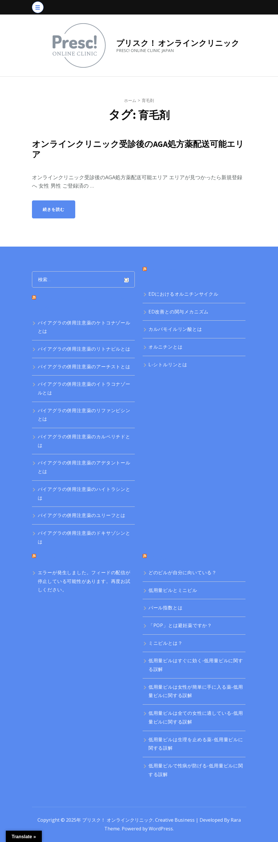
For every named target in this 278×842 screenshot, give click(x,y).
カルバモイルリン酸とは (175, 329)
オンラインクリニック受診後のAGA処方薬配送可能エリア (138, 149)
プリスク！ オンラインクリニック (177, 43)
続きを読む (53, 209)
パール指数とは (165, 607)
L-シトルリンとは (167, 364)
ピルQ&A (160, 558)
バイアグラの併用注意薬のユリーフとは (81, 515)
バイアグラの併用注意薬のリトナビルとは (84, 349)
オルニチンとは (165, 347)
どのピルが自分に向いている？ (182, 572)
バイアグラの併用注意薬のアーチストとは (84, 366)
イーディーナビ (57, 558)
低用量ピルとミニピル (172, 590)
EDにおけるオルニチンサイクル (183, 294)
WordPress (161, 828)
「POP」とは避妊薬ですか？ (180, 625)
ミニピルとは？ (165, 643)
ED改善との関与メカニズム (178, 311)
